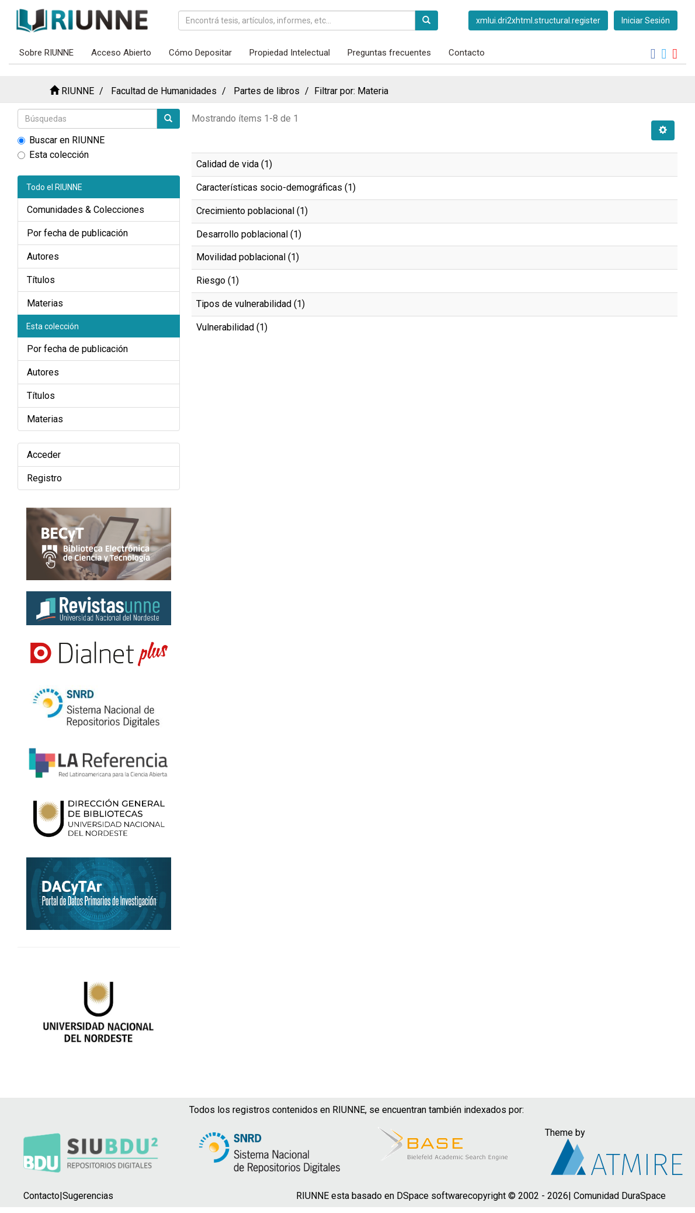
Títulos (41, 279)
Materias (45, 303)
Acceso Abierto (121, 52)
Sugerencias (87, 1195)
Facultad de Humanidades (164, 91)
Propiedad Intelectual (289, 52)
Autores (43, 256)
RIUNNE (77, 91)
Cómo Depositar (200, 52)
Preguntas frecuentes (389, 52)
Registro (44, 478)
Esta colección (53, 154)
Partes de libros (267, 91)
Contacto (467, 52)
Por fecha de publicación (77, 233)
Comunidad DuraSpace (620, 1195)
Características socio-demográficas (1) (276, 187)
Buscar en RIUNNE (61, 140)
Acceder (44, 454)
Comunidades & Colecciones (85, 209)
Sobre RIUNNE (46, 52)
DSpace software (432, 1195)
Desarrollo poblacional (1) (248, 234)
